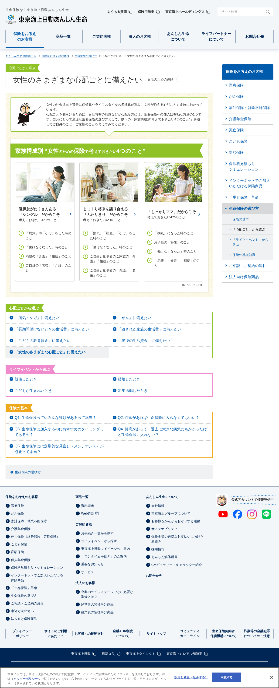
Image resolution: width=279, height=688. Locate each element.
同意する (227, 677)
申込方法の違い (22, 611)
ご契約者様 (83, 524)
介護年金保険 (21, 529)
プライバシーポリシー (22, 633)
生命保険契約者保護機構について (223, 633)
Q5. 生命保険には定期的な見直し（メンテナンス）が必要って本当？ (59, 449)
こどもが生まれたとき (33, 391)
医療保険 (17, 506)
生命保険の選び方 (28, 472)
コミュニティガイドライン (190, 633)
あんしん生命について (162, 497)
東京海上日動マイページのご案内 (105, 549)
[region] (139, 677)
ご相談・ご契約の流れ (27, 603)
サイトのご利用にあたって (55, 633)
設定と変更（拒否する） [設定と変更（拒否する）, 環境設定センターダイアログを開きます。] (191, 677)
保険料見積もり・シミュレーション (37, 567)
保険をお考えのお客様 (21, 497)
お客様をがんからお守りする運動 (175, 521)
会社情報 (157, 506)
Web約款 (87, 513)
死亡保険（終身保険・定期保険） (35, 536)
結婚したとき (129, 379)
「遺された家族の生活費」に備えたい (149, 329)
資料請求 (87, 506)
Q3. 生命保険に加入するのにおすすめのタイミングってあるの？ (59, 432)
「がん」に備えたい (134, 318)
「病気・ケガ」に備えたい (37, 318)
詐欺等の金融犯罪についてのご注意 (257, 633)
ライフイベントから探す (99, 541)
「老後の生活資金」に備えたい (144, 341)
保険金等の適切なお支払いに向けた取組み (177, 539)
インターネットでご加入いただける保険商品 (37, 577)
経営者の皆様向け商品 (97, 604)
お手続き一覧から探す (97, 533)
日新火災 (108, 654)
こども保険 (19, 544)
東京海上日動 (81, 654)
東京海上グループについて (171, 513)
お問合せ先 (154, 576)
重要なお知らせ (92, 564)
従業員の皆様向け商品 (97, 612)
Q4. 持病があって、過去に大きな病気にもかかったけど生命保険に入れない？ (162, 432)
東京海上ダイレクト (140, 654)
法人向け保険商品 (24, 619)
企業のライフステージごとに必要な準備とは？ (107, 594)
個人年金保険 (21, 560)
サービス (87, 572)
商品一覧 (81, 497)
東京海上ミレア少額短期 (184, 654)
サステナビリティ (164, 529)
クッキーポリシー (26, 679)
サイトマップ (156, 633)
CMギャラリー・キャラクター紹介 (176, 565)
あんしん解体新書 (164, 557)
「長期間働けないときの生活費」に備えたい (52, 329)
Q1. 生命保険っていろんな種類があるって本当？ (55, 418)
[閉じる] (271, 677)
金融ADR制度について (123, 633)
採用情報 (157, 549)
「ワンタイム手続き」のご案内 (104, 556)
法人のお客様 (85, 583)
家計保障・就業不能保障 (29, 521)
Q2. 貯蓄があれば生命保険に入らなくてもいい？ (158, 418)
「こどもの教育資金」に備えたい (43, 341)
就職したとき (26, 379)
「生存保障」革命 (24, 588)
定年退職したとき (133, 391)
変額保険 (17, 552)
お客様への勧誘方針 (89, 633)
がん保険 (17, 513)
